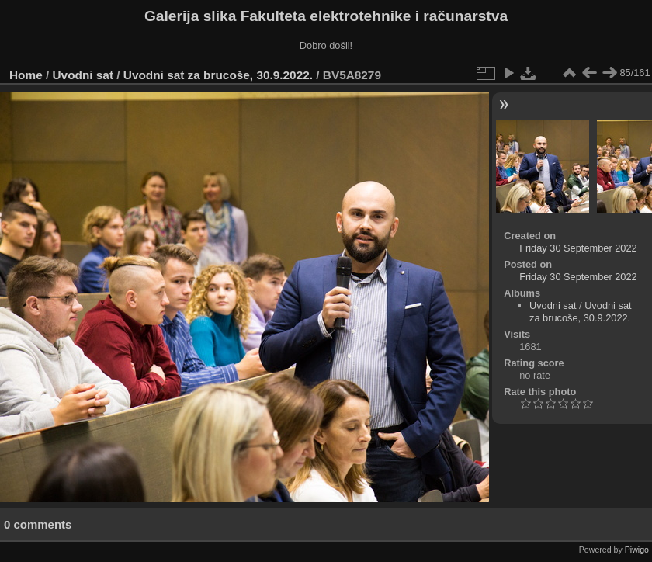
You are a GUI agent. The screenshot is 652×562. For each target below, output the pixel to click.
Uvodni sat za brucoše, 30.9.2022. (218, 75)
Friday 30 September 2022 (578, 248)
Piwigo (637, 549)
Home (26, 75)
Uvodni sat (83, 75)
